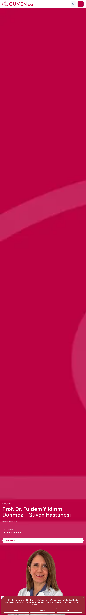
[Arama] (73, 4)
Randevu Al (11, 540)
